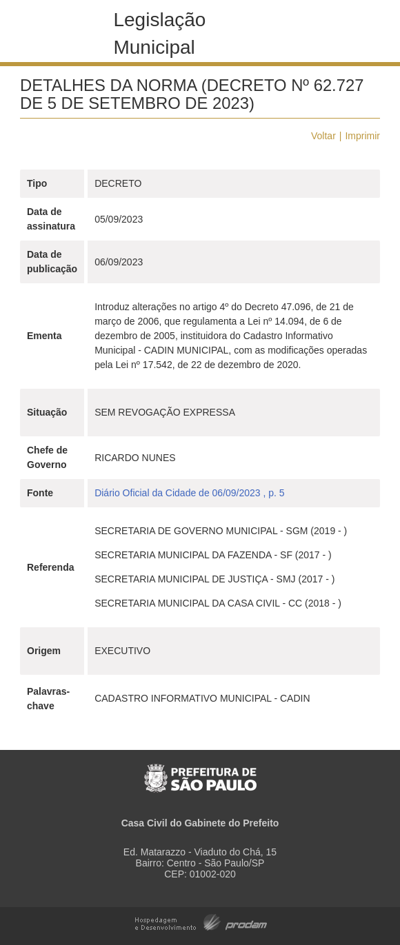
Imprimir (362, 135)
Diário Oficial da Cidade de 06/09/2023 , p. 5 (189, 492)
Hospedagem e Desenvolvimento (201, 921)
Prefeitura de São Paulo (200, 771)
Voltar (323, 135)
